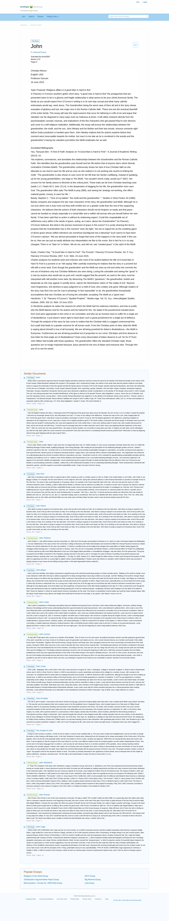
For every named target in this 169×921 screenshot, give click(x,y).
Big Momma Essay (93, 879)
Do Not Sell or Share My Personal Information (127, 900)
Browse (40, 16)
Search (31, 16)
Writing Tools (52, 16)
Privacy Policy (74, 899)
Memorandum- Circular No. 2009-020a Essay (43, 883)
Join (137, 2)
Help (106, 899)
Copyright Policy (31, 899)
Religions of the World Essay (36, 876)
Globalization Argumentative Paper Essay (41, 879)
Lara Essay (89, 883)
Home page (23, 25)
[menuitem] (137, 2)
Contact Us (98, 899)
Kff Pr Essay (90, 876)
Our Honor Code (62, 899)
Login (145, 2)
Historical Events (35, 25)
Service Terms (87, 899)
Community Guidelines (46, 899)
